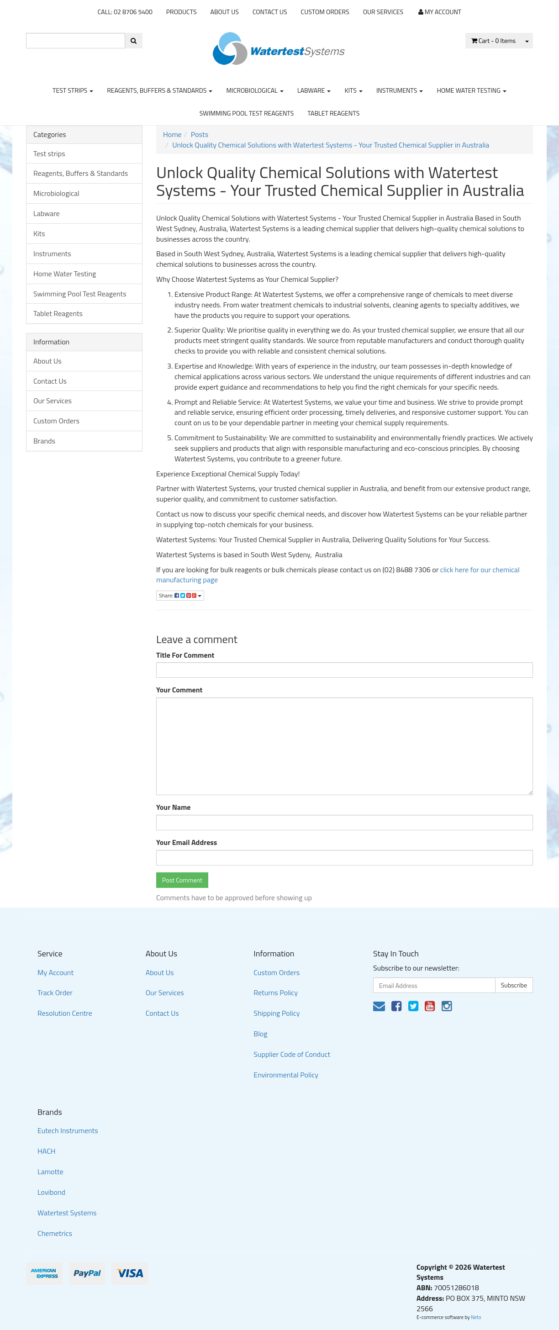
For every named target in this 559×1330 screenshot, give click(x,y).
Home (172, 134)
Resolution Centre (64, 1013)
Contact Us (270, 11)
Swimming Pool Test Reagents (247, 113)
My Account (55, 972)
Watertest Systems (67, 1212)
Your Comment (179, 690)
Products (181, 11)
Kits (353, 90)
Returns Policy (275, 992)
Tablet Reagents (333, 113)
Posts (199, 134)
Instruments (399, 90)
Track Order (55, 992)
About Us (225, 11)
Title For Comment (185, 655)
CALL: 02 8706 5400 (125, 11)
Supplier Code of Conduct (291, 1054)
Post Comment (182, 880)
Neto (476, 1317)
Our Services (383, 11)
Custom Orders (325, 11)
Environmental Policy (285, 1074)
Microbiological (254, 90)
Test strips (73, 90)
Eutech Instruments (67, 1130)
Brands (44, 440)
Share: (180, 595)
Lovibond (51, 1192)
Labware (314, 90)
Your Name (173, 807)
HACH (46, 1150)
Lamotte (50, 1171)
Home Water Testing (471, 90)
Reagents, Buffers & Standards (159, 90)
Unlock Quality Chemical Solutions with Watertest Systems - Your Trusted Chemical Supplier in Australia (330, 144)
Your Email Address (186, 842)
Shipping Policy (276, 1013)
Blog (260, 1033)
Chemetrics (54, 1233)
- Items (493, 40)
